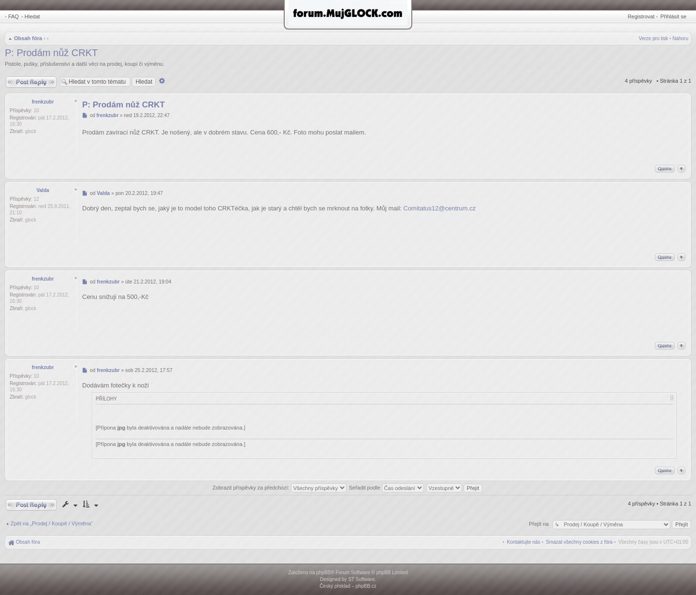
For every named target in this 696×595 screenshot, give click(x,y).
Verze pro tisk (653, 38)
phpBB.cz (366, 586)
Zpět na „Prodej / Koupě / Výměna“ (52, 523)
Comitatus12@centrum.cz (440, 208)
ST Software (361, 579)
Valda (42, 190)
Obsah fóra (28, 38)
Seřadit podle (386, 488)
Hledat (32, 16)
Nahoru (680, 38)
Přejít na (539, 524)
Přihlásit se (673, 16)
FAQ (13, 16)
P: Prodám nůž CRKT (51, 52)
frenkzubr (43, 101)
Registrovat (641, 16)
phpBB (323, 572)
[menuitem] (579, 542)
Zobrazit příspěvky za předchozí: (280, 488)
